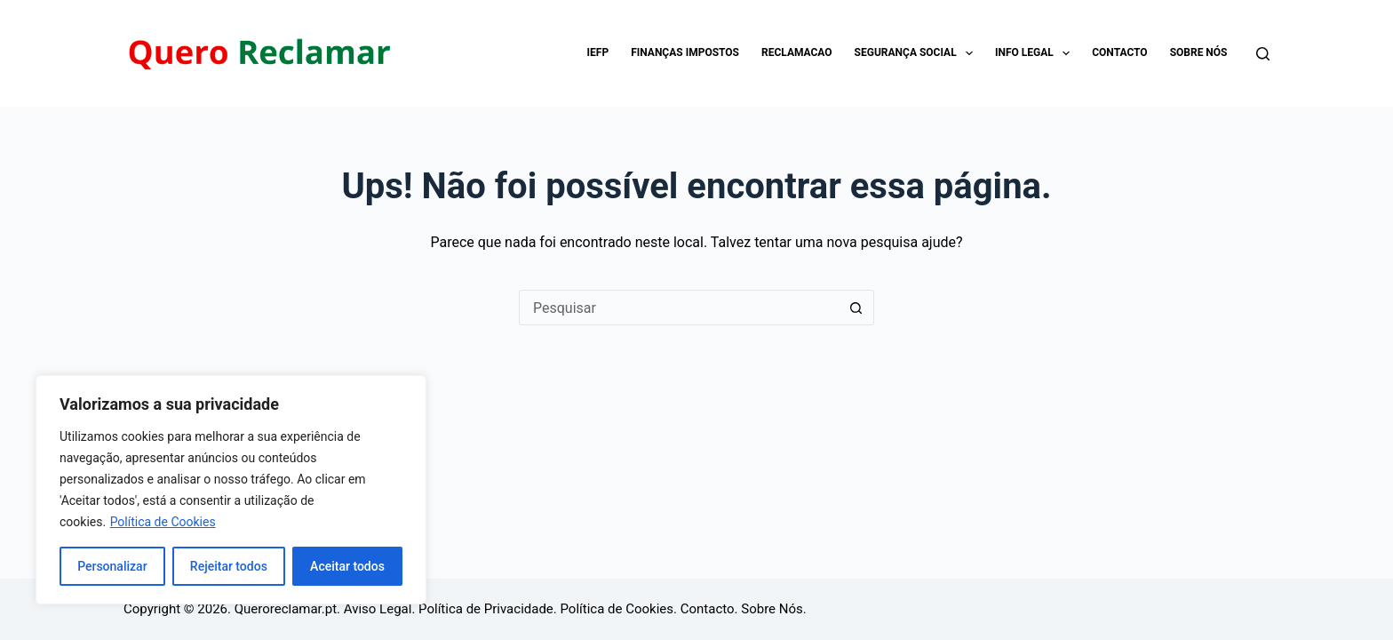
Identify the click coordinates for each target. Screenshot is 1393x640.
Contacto (1119, 52)
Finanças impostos (685, 52)
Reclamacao (796, 52)
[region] (231, 489)
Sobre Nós (1199, 52)
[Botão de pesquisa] (856, 307)
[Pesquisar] (1263, 53)
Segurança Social (917, 53)
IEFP (598, 52)
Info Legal (1036, 53)
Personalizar (112, 566)
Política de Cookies (163, 522)
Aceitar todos (347, 566)
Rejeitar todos (228, 566)
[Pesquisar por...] (679, 307)
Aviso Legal (378, 609)
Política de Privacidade (485, 609)
